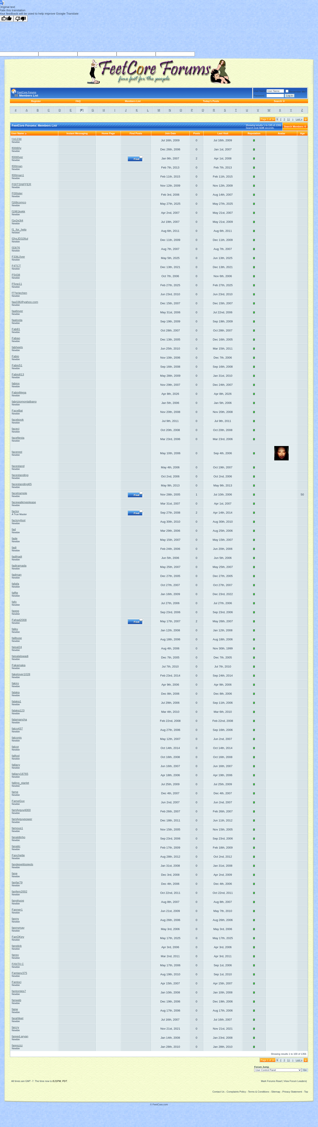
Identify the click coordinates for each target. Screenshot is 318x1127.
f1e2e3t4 (17, 220)
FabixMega (19, 392)
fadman (16, 574)
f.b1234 (16, 139)
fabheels (17, 347)
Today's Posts (211, 101)
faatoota (17, 320)
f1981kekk (18, 211)
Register (36, 101)
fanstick (17, 945)
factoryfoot (18, 520)
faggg (15, 611)
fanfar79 (17, 882)
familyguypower (22, 819)
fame (15, 792)
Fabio (15, 356)
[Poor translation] (20, 18)
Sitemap (275, 1091)
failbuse (17, 638)
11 (288, 119)
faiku (15, 629)
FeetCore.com (160, 1104)
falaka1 (16, 701)
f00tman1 (18, 175)
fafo (14, 601)
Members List (133, 101)
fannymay (18, 927)
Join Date (170, 133)
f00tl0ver (17, 157)
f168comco (19, 202)
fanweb (16, 1000)
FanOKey (18, 936)
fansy (15, 955)
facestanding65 (22, 484)
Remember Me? (296, 91)
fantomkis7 (19, 991)
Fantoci (16, 982)
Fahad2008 (19, 620)
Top (306, 1091)
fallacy (16, 764)
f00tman (17, 166)
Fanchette (18, 855)
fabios (16, 383)
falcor (15, 746)
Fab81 (16, 329)
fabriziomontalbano (24, 401)
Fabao (16, 338)
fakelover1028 (21, 674)
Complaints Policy (236, 1091)
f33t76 (16, 247)
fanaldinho (18, 837)
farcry (15, 1027)
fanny (15, 918)
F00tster (17, 193)
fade (14, 538)
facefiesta (18, 437)
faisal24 (17, 647)
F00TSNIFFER (21, 184)
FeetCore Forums (26, 92)
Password (259, 95)
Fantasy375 (19, 973)
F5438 (16, 274)
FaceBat (17, 410)
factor (15, 511)
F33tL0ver (18, 256)
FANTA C (18, 964)
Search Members (293, 126)
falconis (17, 737)
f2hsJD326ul (20, 238)
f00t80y (16, 148)
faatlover (17, 311)
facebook (18, 419)
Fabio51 (17, 365)
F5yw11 (17, 284)
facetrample (19, 493)
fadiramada (19, 565)
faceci (15, 428)
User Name (260, 91)
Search (278, 101)
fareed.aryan (20, 1036)
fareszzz (17, 1045)
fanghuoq (18, 900)
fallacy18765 (20, 773)
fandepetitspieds (22, 864)
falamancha (19, 719)
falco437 (17, 728)
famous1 (17, 828)
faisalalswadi (20, 656)
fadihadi (17, 556)
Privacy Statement (292, 1091)
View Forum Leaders (295, 1081)
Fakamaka (18, 665)
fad (14, 529)
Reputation (254, 133)
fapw (15, 1009)
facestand (18, 466)
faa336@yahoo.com (25, 302)
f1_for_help (19, 229)
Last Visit (223, 133)
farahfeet (17, 1018)
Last (299, 119)
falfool (16, 755)
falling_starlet (20, 783)
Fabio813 (18, 374)
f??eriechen (19, 293)
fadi (14, 547)
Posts (196, 133)
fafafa (15, 583)
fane (14, 873)
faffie (15, 592)
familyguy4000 (21, 810)
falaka (16, 692)
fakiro (15, 683)
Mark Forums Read (271, 1081)
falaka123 (18, 710)
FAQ (78, 101)
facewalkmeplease (24, 502)
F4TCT (16, 265)
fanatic (16, 846)
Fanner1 (17, 909)
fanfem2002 (19, 891)
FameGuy (18, 801)
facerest (17, 452)
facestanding (20, 475)
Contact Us (218, 1091)
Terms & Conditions (258, 1091)
